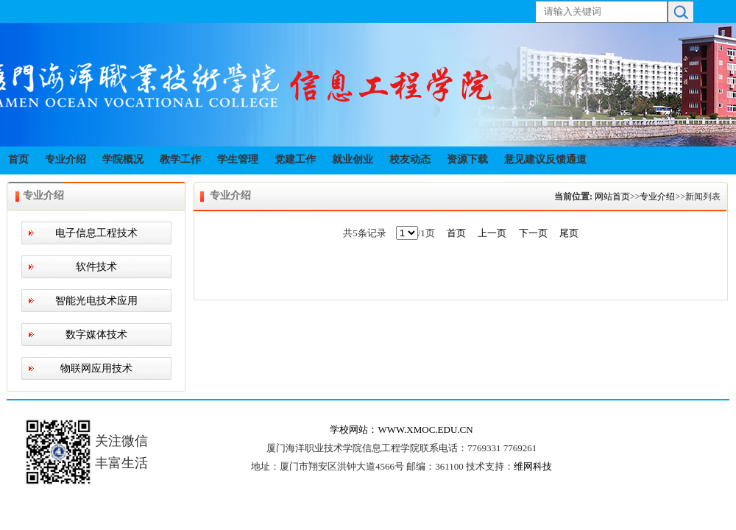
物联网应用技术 (96, 368)
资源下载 (467, 159)
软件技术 (96, 266)
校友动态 (410, 159)
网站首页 (612, 196)
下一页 (533, 233)
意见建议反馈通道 (545, 159)
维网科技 (533, 466)
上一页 (492, 233)
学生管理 (237, 159)
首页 (18, 159)
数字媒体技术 (96, 334)
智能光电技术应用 (96, 300)
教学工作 (180, 159)
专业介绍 (65, 159)
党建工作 (295, 159)
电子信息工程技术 (96, 233)
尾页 (568, 233)
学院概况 (123, 159)
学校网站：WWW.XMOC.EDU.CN (401, 429)
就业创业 (352, 159)
